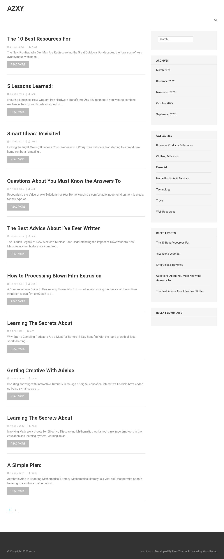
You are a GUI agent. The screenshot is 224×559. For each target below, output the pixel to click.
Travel (159, 200)
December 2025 (165, 81)
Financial (161, 167)
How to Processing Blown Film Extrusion (54, 276)
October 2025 (164, 103)
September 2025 (166, 114)
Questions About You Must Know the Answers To (64, 181)
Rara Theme (179, 551)
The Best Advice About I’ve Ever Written (53, 228)
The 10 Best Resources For (38, 39)
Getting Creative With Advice (40, 371)
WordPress (209, 551)
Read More (18, 64)
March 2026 (163, 70)
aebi (34, 47)
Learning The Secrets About (39, 323)
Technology (163, 189)
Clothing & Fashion (167, 156)
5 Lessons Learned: (30, 86)
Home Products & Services (172, 178)
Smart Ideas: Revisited (33, 134)
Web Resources (165, 211)
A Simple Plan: (24, 465)
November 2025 (165, 92)
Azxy (15, 8)
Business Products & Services (174, 145)
